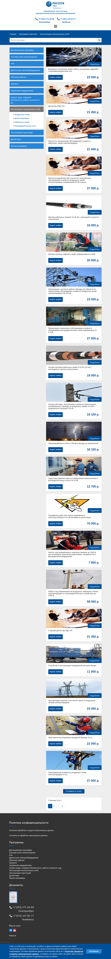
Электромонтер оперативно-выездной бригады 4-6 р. (70, 737)
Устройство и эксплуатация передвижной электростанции (72, 665)
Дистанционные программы (22, 50)
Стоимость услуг (74, 791)
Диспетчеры (16, 139)
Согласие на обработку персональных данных (28, 835)
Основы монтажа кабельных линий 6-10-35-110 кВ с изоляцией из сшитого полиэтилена (69, 368)
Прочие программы (19, 146)
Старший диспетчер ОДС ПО (60, 630)
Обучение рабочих (18, 77)
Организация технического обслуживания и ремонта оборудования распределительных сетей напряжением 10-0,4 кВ (72, 330)
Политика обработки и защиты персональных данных (31, 830)
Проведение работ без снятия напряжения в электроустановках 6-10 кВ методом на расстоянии (69, 516)
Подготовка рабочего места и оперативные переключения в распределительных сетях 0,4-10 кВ (73, 479)
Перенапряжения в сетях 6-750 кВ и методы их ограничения (73, 443)
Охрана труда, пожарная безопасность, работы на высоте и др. (25, 100)
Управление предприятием (22, 91)
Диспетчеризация (22, 118)
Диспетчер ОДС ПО (56, 106)
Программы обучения (28, 34)
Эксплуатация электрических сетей (25, 109)
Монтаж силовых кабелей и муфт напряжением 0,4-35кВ (71, 254)
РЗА (12, 64)
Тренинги (15, 84)
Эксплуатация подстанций (22, 133)
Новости (12, 936)
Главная (13, 34)
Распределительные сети (25, 126)
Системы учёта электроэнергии (24, 57)
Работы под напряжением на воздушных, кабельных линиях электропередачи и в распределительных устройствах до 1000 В (73, 593)
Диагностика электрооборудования (25, 70)
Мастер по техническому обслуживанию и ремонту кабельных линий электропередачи (69, 142)
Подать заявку (56, 77)
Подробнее (95, 64)
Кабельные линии (22, 122)
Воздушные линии (22, 114)
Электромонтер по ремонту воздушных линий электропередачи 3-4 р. (67, 773)
